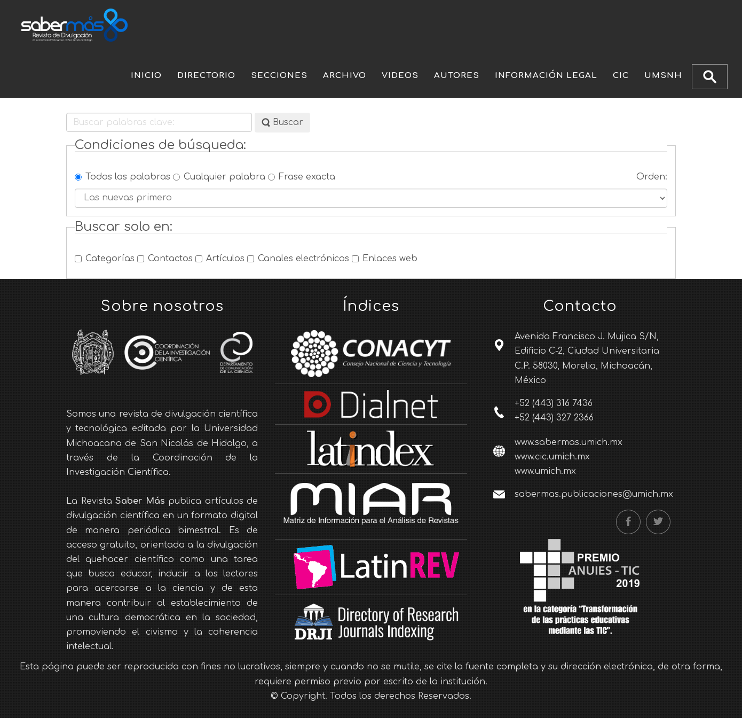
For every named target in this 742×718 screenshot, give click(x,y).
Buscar (282, 122)
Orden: (651, 177)
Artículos (219, 258)
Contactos (165, 258)
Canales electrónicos (298, 258)
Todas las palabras (122, 177)
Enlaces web (384, 258)
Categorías (105, 258)
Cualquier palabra (219, 177)
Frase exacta (301, 177)
